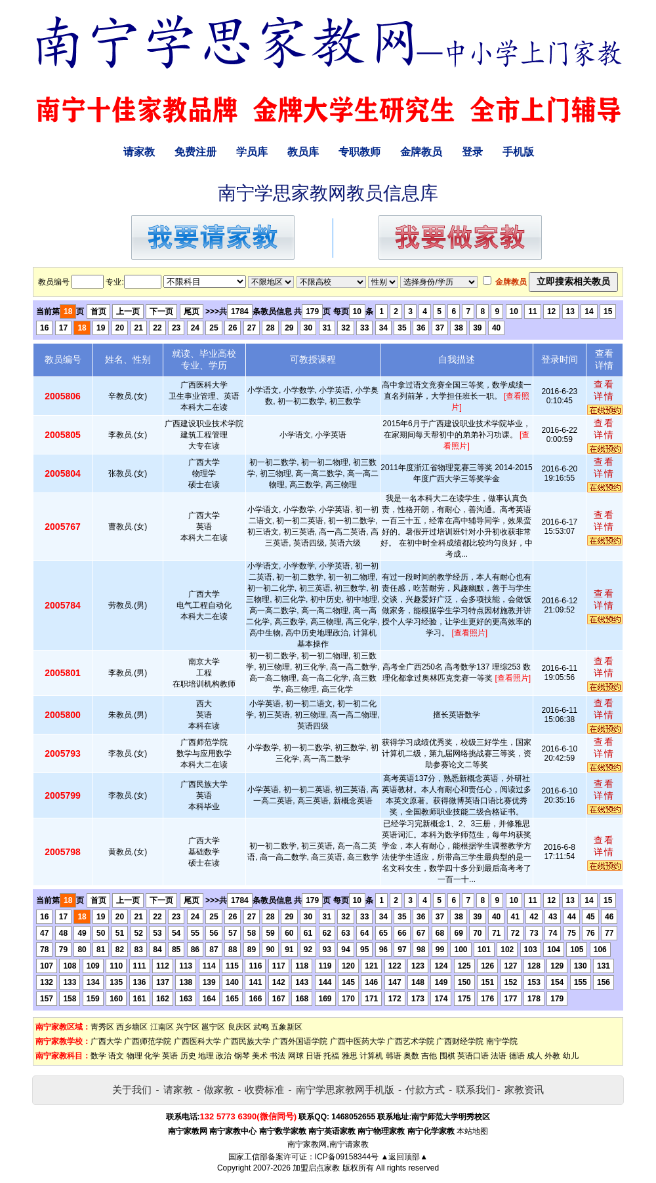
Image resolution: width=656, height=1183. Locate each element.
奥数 (411, 1055)
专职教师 (359, 151)
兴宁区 (187, 1027)
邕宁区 (213, 1027)
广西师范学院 (147, 1041)
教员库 (303, 151)
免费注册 (195, 151)
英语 (170, 1055)
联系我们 (475, 1089)
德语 (517, 1055)
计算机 (371, 1055)
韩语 (393, 1055)
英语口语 (473, 1055)
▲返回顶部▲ (404, 1156)
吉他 (429, 1055)
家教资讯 (524, 1089)
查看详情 (604, 390)
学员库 (252, 151)
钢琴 (242, 1055)
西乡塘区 (132, 1027)
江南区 (162, 1027)
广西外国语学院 (299, 1041)
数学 (98, 1055)
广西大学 (106, 1041)
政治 (224, 1055)
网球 (296, 1055)
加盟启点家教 (316, 1168)
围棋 (447, 1055)
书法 (277, 1055)
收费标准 (264, 1089)
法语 (498, 1055)
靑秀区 (102, 1027)
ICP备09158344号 (347, 1156)
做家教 (219, 1089)
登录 (472, 151)
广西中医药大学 (357, 1041)
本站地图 (472, 1131)
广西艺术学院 (410, 1041)
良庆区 (239, 1027)
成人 (535, 1055)
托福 (331, 1055)
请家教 (139, 151)
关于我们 (132, 1089)
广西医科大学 (197, 1041)
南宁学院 (502, 1041)
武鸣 (261, 1027)
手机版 (518, 151)
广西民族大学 (246, 1041)
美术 (260, 1055)
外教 (552, 1055)
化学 (152, 1055)
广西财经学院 (459, 1041)
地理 (206, 1055)
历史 (188, 1055)
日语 (313, 1055)
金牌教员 (421, 151)
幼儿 (571, 1055)
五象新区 (286, 1027)
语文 (116, 1055)
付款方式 (425, 1089)
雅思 (350, 1055)
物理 (134, 1055)
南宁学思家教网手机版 (345, 1089)
